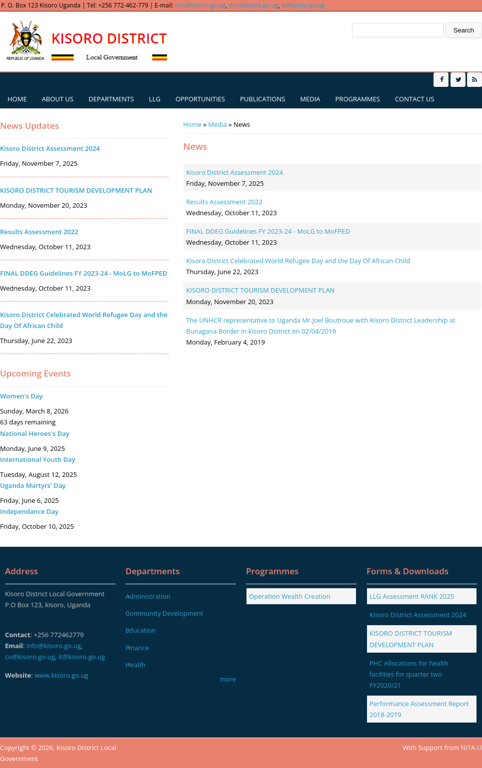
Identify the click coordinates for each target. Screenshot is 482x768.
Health (136, 664)
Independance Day (29, 511)
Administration (148, 596)
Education (141, 630)
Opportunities (200, 98)
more (228, 679)
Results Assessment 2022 (224, 201)
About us (58, 98)
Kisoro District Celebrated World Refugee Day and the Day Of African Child (298, 260)
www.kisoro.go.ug (61, 675)
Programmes (358, 98)
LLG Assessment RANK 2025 (412, 596)
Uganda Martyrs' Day (33, 485)
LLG (154, 98)
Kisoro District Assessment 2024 (234, 172)
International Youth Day (37, 459)
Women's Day (21, 395)
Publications (262, 98)
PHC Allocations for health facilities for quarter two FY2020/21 (409, 674)
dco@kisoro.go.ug (253, 5)
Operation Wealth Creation (289, 596)
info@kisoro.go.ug (200, 5)
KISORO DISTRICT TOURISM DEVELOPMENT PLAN (260, 290)
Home (17, 98)
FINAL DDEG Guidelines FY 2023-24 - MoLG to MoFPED (268, 231)
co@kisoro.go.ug (30, 656)
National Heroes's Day (35, 433)
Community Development (164, 613)
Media (310, 98)
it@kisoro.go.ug (303, 5)
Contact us (414, 98)
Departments (111, 98)
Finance (137, 647)
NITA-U (471, 747)
